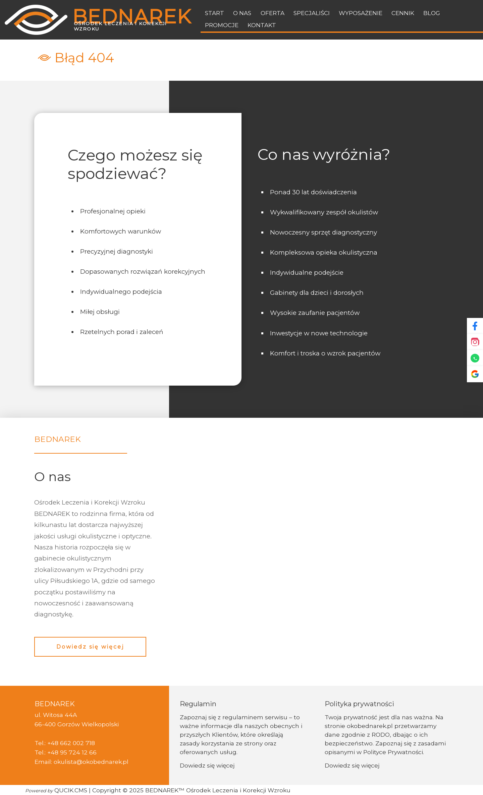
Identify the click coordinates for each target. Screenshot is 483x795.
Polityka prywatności (359, 704)
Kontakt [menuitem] (262, 25)
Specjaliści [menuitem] (311, 13)
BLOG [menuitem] (431, 13)
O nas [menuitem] (242, 13)
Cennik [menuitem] (402, 13)
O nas (52, 476)
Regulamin (198, 704)
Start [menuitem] (214, 13)
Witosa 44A (60, 714)
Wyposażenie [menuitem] (360, 13)
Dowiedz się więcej (90, 647)
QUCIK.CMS (56, 790)
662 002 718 (77, 742)
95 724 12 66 (78, 752)
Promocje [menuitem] (221, 25)
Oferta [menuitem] (272, 13)
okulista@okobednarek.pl (91, 761)
